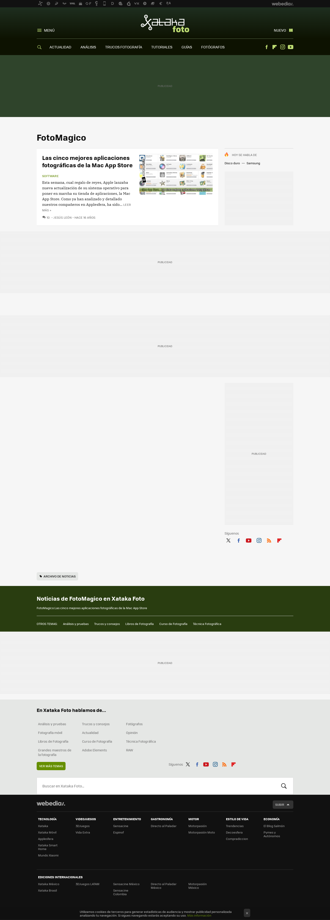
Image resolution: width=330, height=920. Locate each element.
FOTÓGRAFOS (213, 47)
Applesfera (45, 838)
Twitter (228, 539)
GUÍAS (187, 47)
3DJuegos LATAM (87, 884)
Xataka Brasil (47, 890)
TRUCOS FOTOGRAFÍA (123, 47)
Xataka (43, 826)
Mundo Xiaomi (48, 855)
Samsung (253, 163)
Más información (199, 915)
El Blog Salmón (274, 826)
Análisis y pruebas (76, 624)
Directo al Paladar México (163, 886)
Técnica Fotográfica (207, 624)
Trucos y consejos (107, 624)
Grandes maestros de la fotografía (54, 752)
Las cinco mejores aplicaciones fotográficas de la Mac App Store (87, 161)
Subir (279, 804)
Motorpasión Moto (201, 832)
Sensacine (120, 826)
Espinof (118, 832)
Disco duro (232, 163)
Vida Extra (83, 832)
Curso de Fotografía (173, 624)
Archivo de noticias (60, 576)
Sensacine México (126, 884)
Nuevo (280, 30)
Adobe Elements (94, 750)
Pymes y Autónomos (272, 834)
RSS (269, 539)
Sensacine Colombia (120, 892)
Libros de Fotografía (139, 624)
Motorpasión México (197, 886)
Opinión (132, 732)
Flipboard (274, 47)
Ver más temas (51, 766)
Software (50, 176)
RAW (129, 750)
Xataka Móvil (47, 832)
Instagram (282, 47)
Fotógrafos (134, 724)
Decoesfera (234, 832)
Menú (49, 30)
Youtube (290, 47)
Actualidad (90, 732)
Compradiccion (237, 838)
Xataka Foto (165, 23)
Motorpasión (197, 826)
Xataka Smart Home (48, 847)
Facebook (266, 47)
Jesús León (62, 217)
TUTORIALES (161, 47)
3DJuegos (83, 826)
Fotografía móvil (50, 732)
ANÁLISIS (88, 47)
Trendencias (235, 826)
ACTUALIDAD (60, 47)
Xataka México (48, 884)
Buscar (284, 786)
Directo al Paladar (163, 826)
